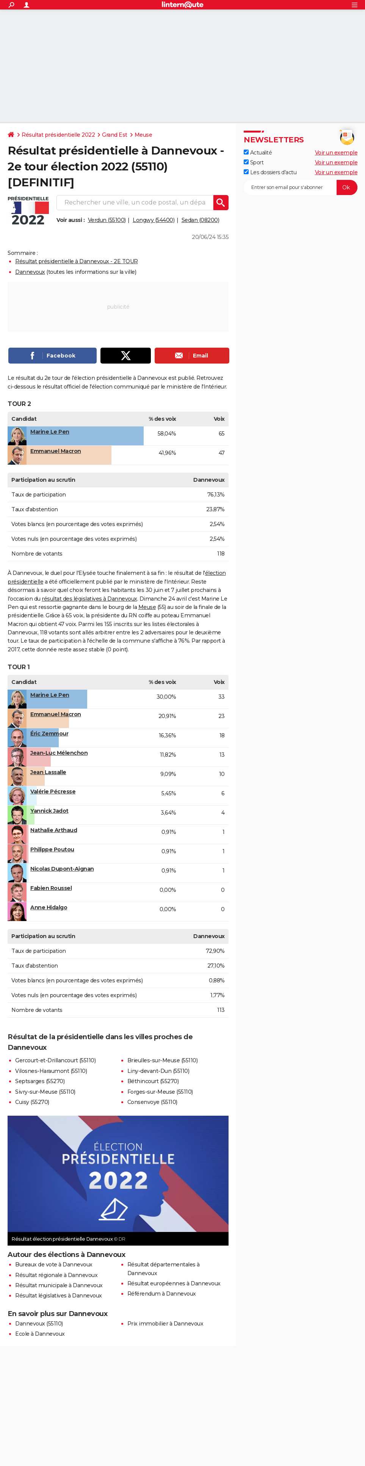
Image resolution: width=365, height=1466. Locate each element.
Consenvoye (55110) (152, 1102)
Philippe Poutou (52, 849)
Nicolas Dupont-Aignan (62, 868)
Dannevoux (30, 272)
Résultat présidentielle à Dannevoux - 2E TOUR (76, 261)
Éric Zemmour (49, 733)
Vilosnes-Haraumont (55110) (51, 1071)
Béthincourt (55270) (153, 1081)
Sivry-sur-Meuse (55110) (45, 1091)
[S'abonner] (300, 187)
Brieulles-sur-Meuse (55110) (162, 1060)
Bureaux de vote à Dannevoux (53, 1264)
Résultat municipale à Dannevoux (59, 1285)
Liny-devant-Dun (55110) (158, 1071)
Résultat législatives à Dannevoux (58, 1295)
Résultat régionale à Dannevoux (56, 1275)
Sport (253, 162)
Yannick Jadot (49, 810)
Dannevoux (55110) (39, 1323)
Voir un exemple (336, 152)
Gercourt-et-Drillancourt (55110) (55, 1060)
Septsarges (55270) (39, 1081)
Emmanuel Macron (55, 451)
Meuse (143, 134)
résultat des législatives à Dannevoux (89, 598)
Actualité (258, 152)
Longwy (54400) (153, 220)
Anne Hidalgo (48, 907)
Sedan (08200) (200, 220)
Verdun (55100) (107, 220)
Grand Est (114, 134)
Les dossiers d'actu (270, 172)
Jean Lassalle (48, 772)
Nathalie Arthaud (53, 830)
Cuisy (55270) (32, 1102)
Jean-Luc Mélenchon (59, 752)
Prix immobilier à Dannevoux (165, 1323)
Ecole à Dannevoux (40, 1333)
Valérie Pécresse (52, 791)
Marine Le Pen (49, 431)
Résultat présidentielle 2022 (58, 134)
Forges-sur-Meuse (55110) (160, 1091)
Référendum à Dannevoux (161, 1293)
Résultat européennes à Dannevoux (174, 1283)
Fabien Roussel (51, 888)
